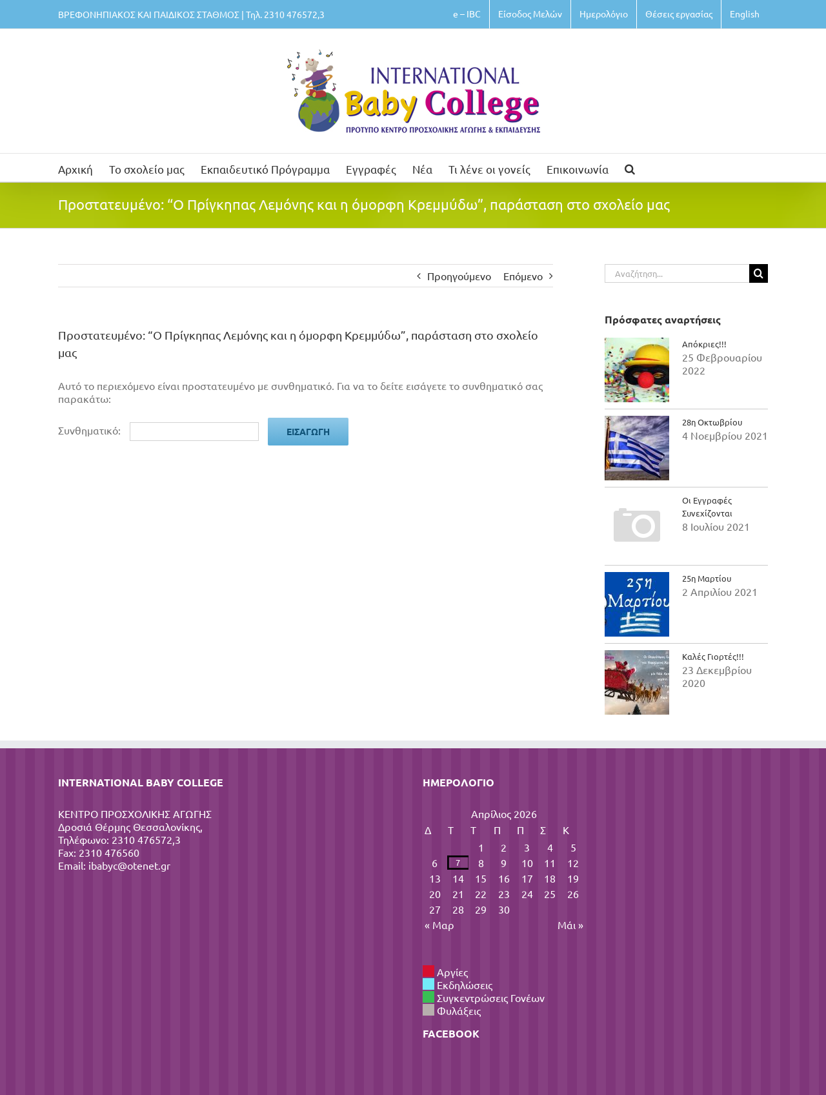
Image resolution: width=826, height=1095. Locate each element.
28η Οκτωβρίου (712, 421)
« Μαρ (439, 924)
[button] (630, 167)
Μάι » (570, 924)
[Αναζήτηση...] (677, 273)
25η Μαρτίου (706, 578)
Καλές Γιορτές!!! (713, 656)
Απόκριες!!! (704, 343)
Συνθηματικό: (158, 430)
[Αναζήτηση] (758, 273)
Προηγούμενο (459, 275)
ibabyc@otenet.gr (129, 865)
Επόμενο (523, 275)
